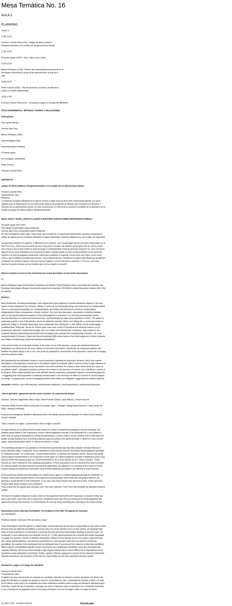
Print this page (87, 603)
